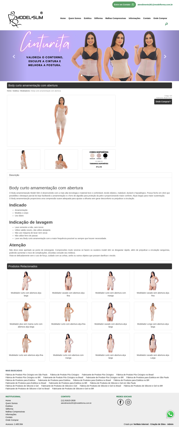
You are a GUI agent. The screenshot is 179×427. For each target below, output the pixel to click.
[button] (13, 55)
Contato (147, 18)
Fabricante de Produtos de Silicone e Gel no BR (73, 388)
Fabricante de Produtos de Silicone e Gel (59, 386)
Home (63, 18)
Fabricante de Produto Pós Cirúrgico (98, 375)
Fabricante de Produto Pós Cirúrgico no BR (105, 377)
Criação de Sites (158, 424)
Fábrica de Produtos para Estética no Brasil (92, 380)
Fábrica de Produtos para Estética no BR (131, 380)
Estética (87, 18)
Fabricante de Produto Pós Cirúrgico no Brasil (63, 377)
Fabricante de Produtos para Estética (54, 380)
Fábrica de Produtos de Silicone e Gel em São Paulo (113, 383)
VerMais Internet (141, 424)
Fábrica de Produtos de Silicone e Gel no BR (143, 386)
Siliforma (98, 18)
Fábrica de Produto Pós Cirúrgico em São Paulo (26, 375)
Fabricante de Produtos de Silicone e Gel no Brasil (28, 388)
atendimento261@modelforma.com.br (155, 4)
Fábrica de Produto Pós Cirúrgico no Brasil (134, 375)
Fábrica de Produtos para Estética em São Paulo (147, 377)
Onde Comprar (160, 18)
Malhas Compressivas (115, 18)
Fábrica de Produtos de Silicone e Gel (22, 386)
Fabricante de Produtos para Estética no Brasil (26, 383)
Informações (134, 18)
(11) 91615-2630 (68, 400)
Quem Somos (75, 18)
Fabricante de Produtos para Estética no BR (68, 383)
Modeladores (25, 91)
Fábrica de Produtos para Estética (20, 380)
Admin (170, 424)
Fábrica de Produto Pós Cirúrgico (64, 375)
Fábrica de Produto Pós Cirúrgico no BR (23, 377)
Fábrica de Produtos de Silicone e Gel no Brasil (100, 386)
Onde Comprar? (163, 102)
